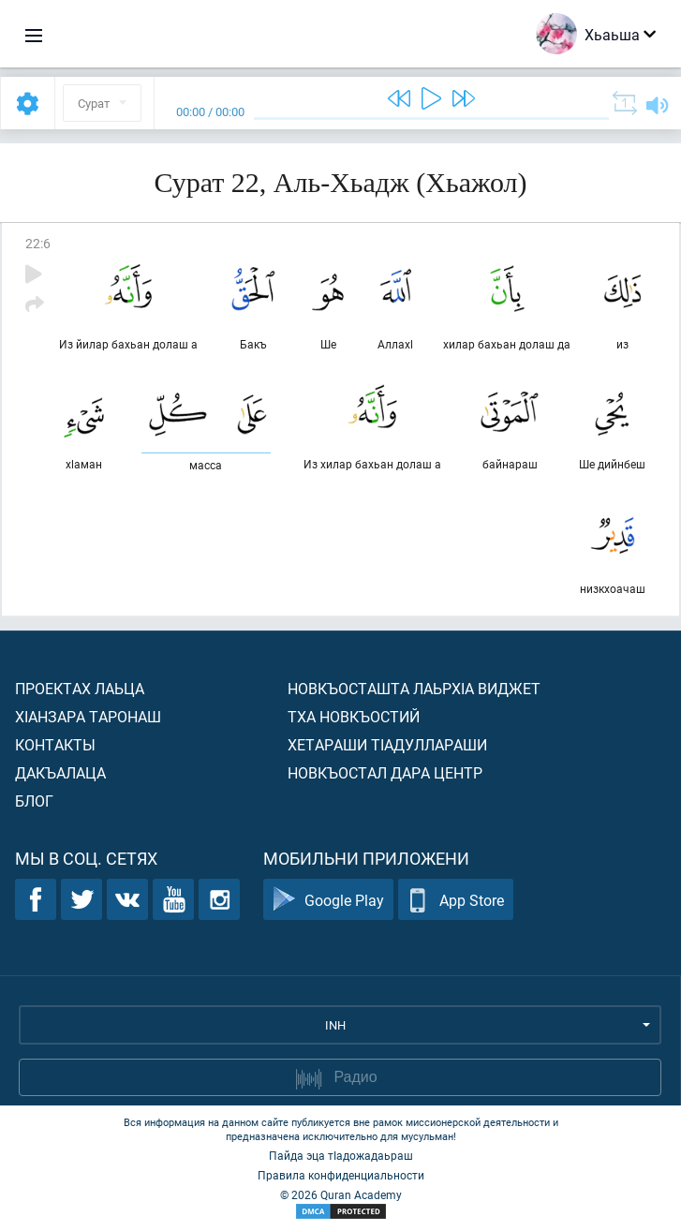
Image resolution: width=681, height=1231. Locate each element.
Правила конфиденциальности (341, 1174)
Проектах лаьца (79, 688)
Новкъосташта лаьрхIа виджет (414, 688)
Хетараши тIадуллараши (387, 744)
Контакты (55, 744)
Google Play (328, 899)
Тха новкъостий (354, 716)
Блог (34, 800)
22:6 (38, 243)
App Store (455, 899)
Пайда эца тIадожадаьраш (341, 1155)
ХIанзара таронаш (88, 716)
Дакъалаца (60, 772)
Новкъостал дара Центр (385, 772)
